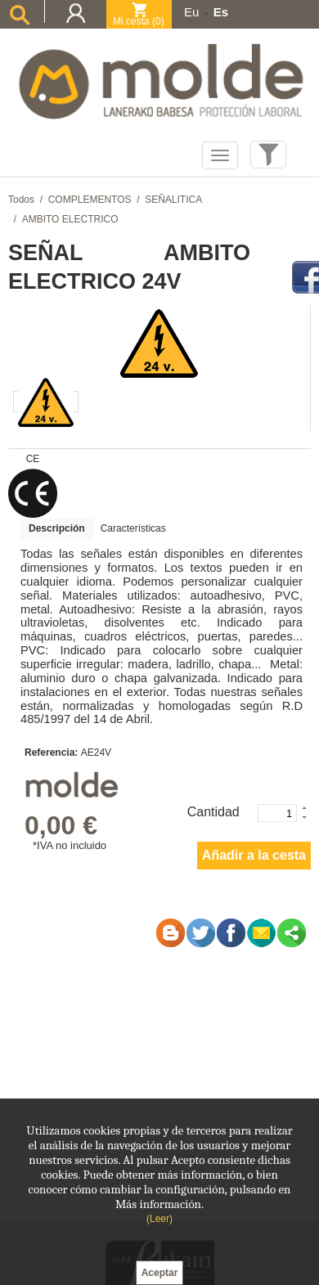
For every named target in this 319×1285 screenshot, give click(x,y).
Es (220, 12)
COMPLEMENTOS (90, 199)
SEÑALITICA (173, 199)
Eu (191, 12)
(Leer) (159, 1218)
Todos (21, 199)
